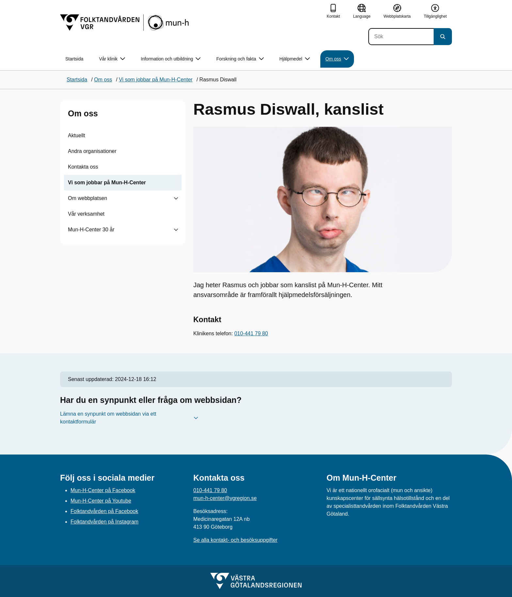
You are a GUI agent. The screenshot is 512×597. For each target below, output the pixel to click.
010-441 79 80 (251, 333)
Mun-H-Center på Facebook (103, 490)
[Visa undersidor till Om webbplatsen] (176, 198)
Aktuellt (76, 135)
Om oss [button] (337, 59)
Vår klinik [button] (112, 59)
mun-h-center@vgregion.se (225, 498)
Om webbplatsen (87, 198)
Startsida (74, 58)
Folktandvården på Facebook (104, 511)
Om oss (83, 113)
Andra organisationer (92, 151)
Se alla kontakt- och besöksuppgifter (235, 540)
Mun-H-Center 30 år (91, 229)
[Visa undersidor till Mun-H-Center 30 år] (176, 229)
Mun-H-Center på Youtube (101, 501)
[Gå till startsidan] (125, 22)
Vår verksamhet (86, 214)
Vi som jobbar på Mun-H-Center (107, 182)
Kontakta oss (83, 167)
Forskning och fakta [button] (240, 59)
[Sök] (401, 36)
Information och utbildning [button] (170, 59)
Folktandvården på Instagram (104, 521)
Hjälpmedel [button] (295, 59)
